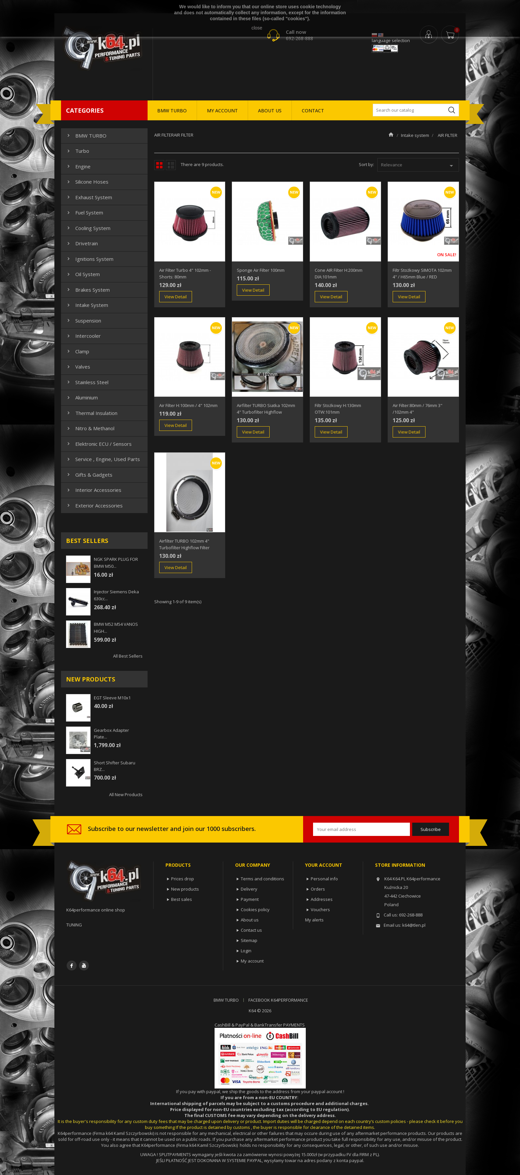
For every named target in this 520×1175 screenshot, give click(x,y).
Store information (400, 865)
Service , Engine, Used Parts (103, 459)
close (256, 27)
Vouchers (320, 909)
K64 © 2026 (260, 1011)
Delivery (249, 889)
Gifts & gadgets (89, 474)
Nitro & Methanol (90, 428)
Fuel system (84, 212)
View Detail (175, 297)
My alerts (314, 920)
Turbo (77, 150)
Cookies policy (255, 909)
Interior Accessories (93, 490)
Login (246, 951)
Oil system (83, 274)
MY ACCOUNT (222, 110)
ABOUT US (270, 110)
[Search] (416, 110)
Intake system (87, 305)
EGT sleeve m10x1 (112, 698)
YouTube (84, 965)
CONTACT (313, 110)
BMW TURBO (172, 110)
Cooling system (88, 228)
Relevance (418, 166)
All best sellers (128, 656)
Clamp (77, 351)
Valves (78, 366)
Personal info (324, 879)
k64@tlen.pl (413, 925)
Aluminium (82, 397)
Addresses (322, 899)
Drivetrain (82, 243)
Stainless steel (87, 382)
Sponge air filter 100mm (261, 270)
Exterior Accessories (94, 505)
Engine (78, 166)
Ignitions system (89, 259)
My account (252, 961)
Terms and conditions (262, 879)
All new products (126, 794)
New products (185, 889)
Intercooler (83, 335)
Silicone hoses (87, 181)
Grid (159, 165)
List (170, 165)
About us (250, 920)
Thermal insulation (91, 413)
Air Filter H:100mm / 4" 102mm (188, 405)
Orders (318, 889)
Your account (323, 865)
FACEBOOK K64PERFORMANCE (278, 1000)
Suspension (83, 320)
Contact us (251, 930)
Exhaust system (89, 197)
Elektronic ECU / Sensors (99, 444)
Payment (250, 899)
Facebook (72, 965)
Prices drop (182, 879)
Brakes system (88, 289)
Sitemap (249, 940)
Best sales (181, 899)
